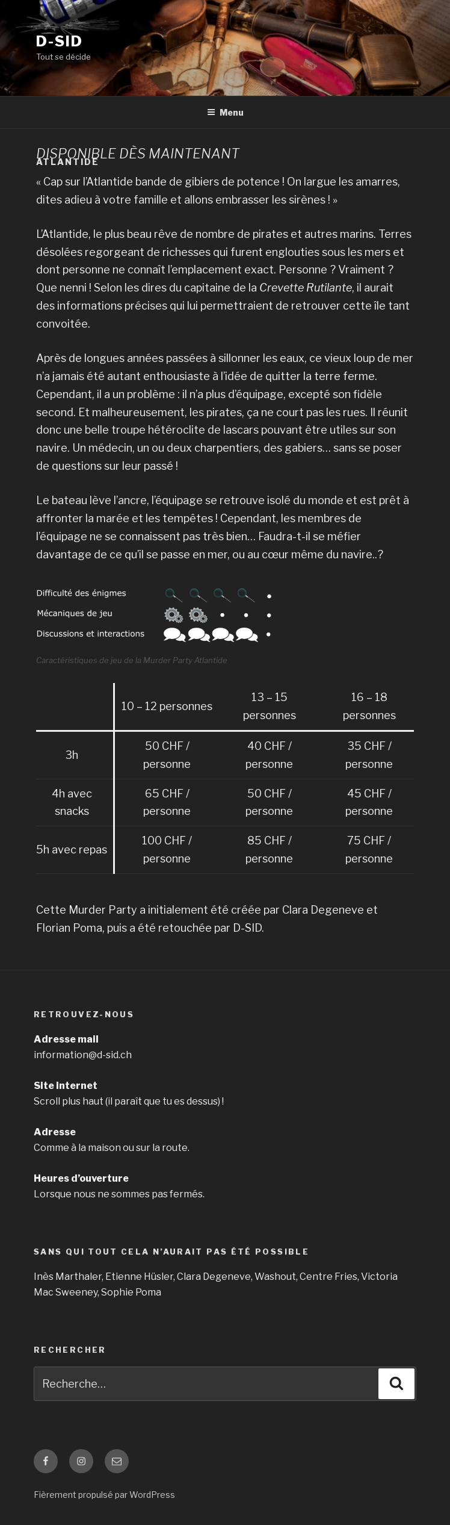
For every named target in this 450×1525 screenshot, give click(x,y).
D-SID (59, 41)
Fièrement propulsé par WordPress (104, 1494)
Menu (225, 112)
